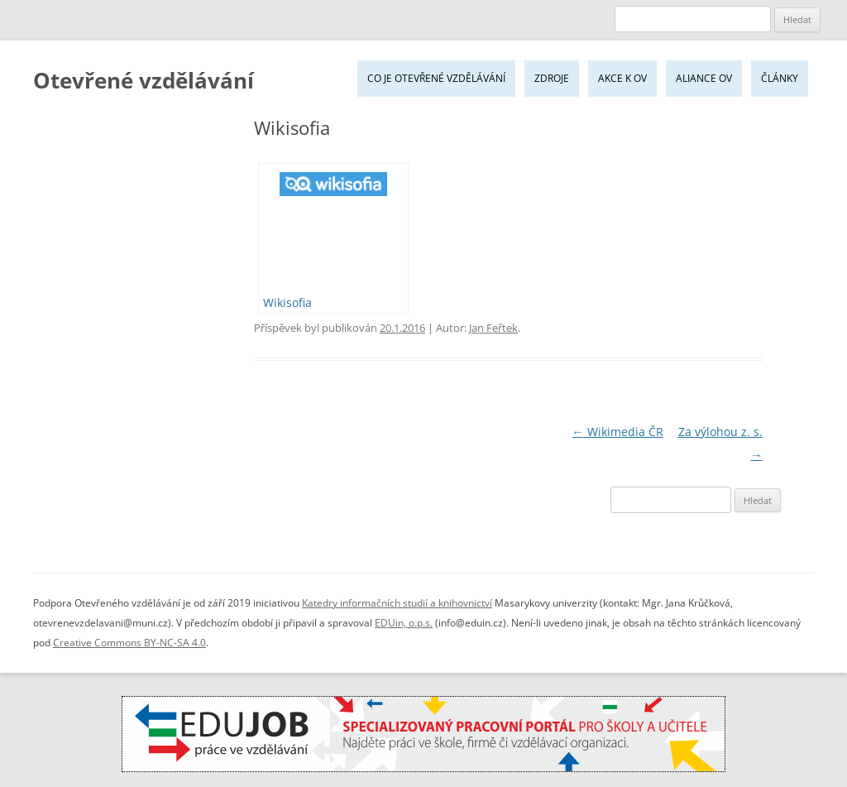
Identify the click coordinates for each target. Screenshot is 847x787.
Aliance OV (704, 78)
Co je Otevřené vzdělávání (436, 78)
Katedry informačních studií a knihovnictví (397, 603)
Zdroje (551, 78)
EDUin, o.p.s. (404, 623)
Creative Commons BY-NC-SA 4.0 (129, 643)
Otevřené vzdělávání (143, 80)
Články (779, 78)
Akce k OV (622, 78)
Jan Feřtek (493, 327)
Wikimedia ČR (617, 431)
